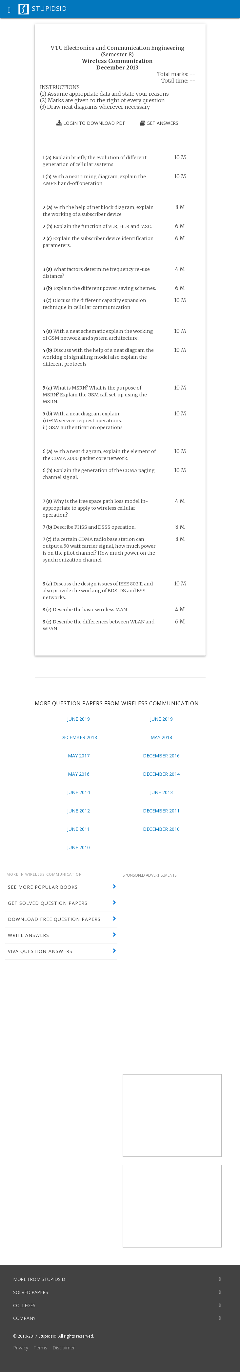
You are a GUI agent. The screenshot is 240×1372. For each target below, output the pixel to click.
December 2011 (161, 811)
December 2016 (161, 756)
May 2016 (79, 774)
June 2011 (78, 829)
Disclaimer (63, 1347)
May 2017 (79, 756)
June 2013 (161, 792)
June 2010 (78, 847)
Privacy (20, 1347)
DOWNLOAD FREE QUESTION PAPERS (54, 919)
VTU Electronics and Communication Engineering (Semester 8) (117, 51)
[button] (9, 9)
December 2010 (161, 829)
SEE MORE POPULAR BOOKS (43, 887)
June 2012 (78, 811)
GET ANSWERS (159, 123)
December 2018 (78, 737)
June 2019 (78, 719)
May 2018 (161, 737)
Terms (40, 1347)
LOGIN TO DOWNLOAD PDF (90, 123)
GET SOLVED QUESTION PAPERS (48, 903)
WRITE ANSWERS (28, 935)
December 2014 (161, 774)
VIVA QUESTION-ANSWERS (40, 951)
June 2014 (78, 792)
